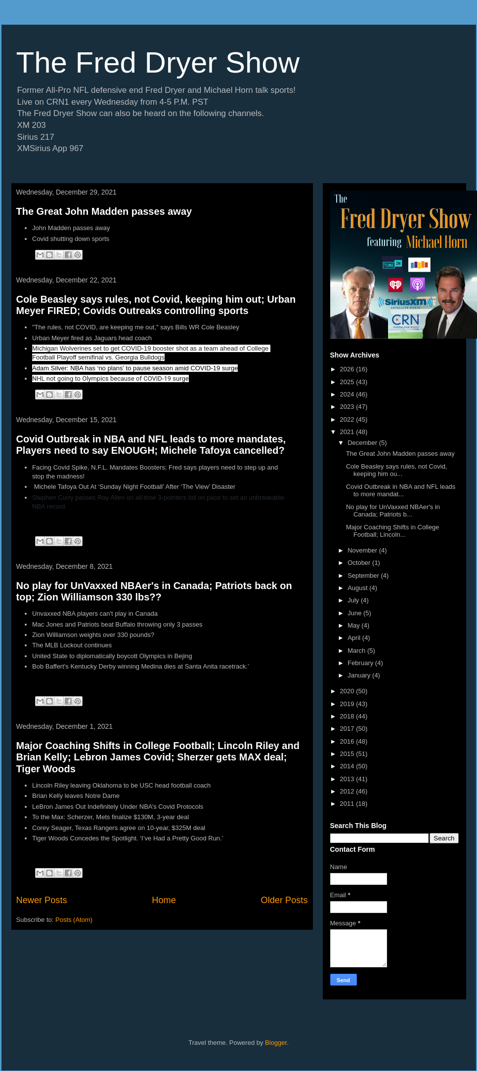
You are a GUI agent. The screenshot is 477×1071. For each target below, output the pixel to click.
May (354, 625)
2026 (348, 369)
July (354, 600)
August (358, 588)
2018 (348, 716)
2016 (348, 741)
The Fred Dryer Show (158, 62)
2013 (348, 779)
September (364, 575)
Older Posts (283, 900)
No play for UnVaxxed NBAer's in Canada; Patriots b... (393, 510)
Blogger (276, 1042)
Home (164, 900)
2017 (348, 728)
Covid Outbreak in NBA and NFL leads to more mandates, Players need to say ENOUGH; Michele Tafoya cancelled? (151, 445)
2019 (348, 704)
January (359, 675)
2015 (348, 753)
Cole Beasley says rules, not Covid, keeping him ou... (396, 470)
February (361, 663)
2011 (348, 803)
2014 (348, 766)
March (357, 650)
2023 (348, 406)
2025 (348, 382)
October (359, 562)
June (355, 613)
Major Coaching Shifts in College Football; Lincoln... (392, 531)
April (354, 637)
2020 (348, 691)
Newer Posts (41, 900)
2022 (348, 419)
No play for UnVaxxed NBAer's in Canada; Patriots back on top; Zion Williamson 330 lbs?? (154, 591)
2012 (348, 791)
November (363, 550)
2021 (348, 432)
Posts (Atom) (73, 919)
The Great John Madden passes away (104, 211)
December (363, 442)
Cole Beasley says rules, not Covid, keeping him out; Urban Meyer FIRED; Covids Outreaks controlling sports (156, 305)
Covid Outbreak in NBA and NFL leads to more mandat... (400, 490)
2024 (348, 394)
